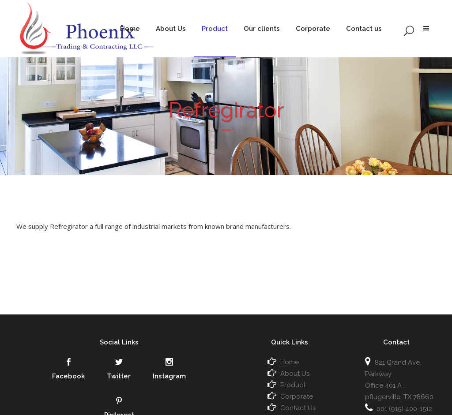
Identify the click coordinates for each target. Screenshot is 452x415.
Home (289, 362)
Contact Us (298, 408)
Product (292, 385)
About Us (294, 374)
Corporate (296, 396)
